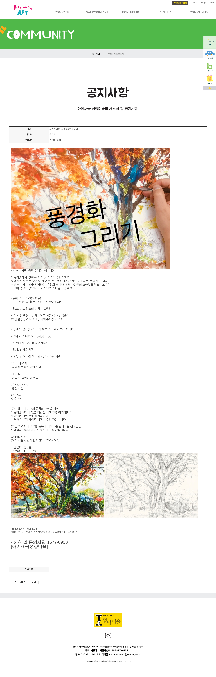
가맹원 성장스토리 (116, 54)
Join (212, 3)
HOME (195, 3)
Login (204, 3)
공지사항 (96, 54)
